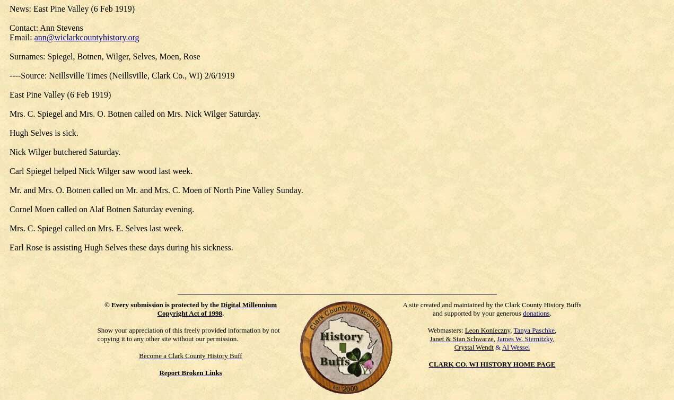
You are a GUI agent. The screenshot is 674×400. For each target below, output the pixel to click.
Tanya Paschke (534, 330)
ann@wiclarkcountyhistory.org (86, 37)
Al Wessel (516, 347)
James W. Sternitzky (525, 339)
